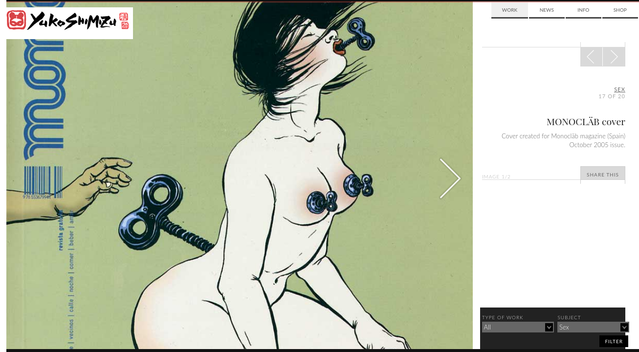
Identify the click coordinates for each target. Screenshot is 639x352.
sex (619, 89)
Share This (603, 174)
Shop (620, 10)
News (547, 10)
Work (509, 10)
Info (583, 10)
